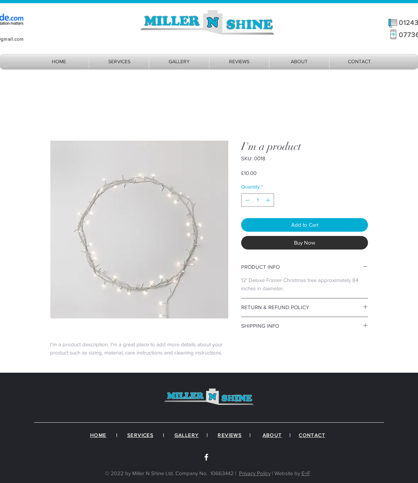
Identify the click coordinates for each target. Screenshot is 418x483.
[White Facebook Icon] (206, 457)
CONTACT (312, 435)
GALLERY (186, 435)
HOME (98, 435)
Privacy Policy (254, 473)
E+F (306, 473)
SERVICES (140, 435)
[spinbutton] (257, 200)
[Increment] (268, 200)
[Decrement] (246, 200)
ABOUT (272, 435)
